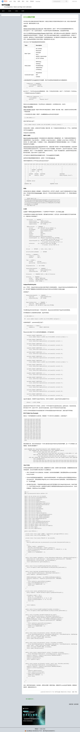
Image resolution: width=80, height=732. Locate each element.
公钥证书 (34, 211)
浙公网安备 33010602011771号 (33, 730)
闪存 (27, 1)
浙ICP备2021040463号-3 (49, 730)
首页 (3, 11)
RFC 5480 (62, 289)
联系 (10, 11)
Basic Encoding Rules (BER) (30, 138)
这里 (35, 80)
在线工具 (53, 158)
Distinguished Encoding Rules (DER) (32, 146)
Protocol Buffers (37, 33)
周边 (15, 1)
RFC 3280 (61, 211)
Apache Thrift (45, 33)
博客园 (36, 729)
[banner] (4, 1)
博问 (23, 1)
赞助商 (32, 1)
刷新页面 (71, 704)
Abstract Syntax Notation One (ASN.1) (32, 28)
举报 (76, 691)
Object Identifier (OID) (28, 109)
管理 (22, 11)
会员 (10, 1)
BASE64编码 (39, 193)
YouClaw (38, 1)
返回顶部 (76, 704)
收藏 (73, 691)
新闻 (19, 1)
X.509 (24, 211)
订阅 (16, 11)
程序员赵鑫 (6, 5)
